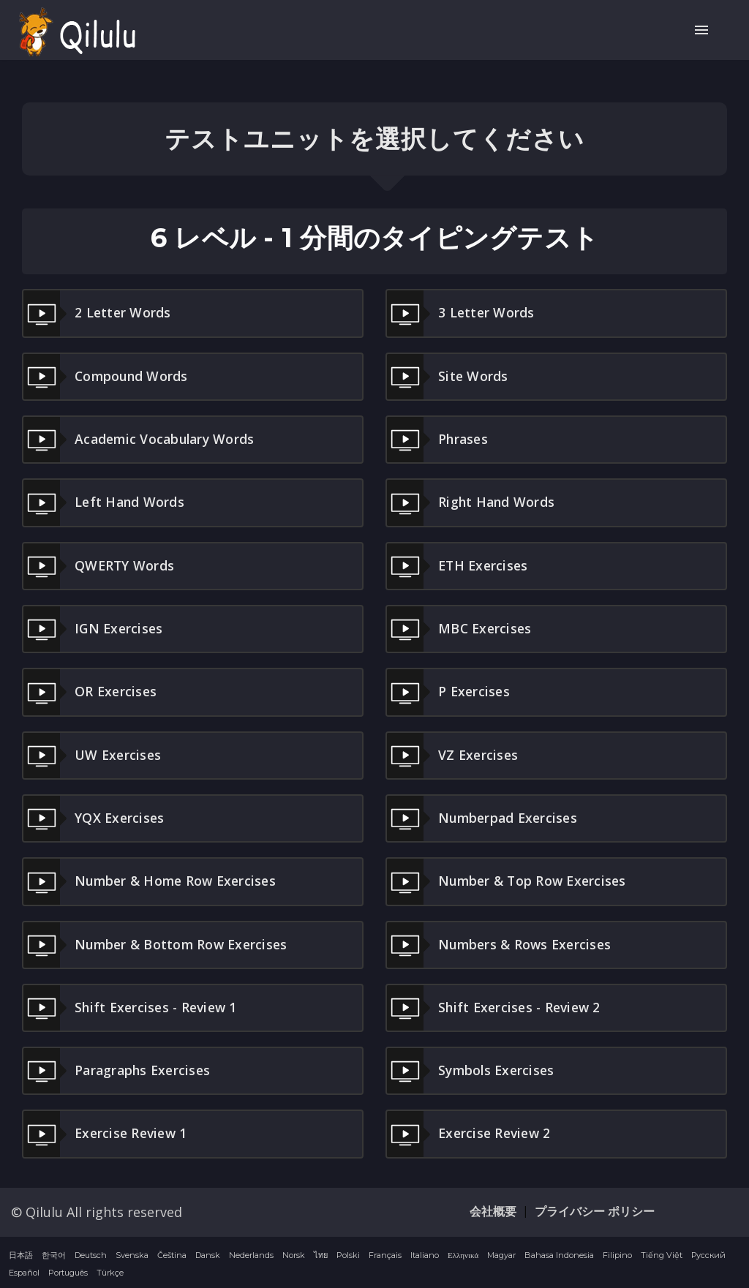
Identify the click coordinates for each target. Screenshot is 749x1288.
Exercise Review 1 (107, 1133)
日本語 (21, 1254)
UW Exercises (93, 754)
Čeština (172, 1254)
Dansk (207, 1254)
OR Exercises (91, 692)
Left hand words (105, 502)
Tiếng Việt (661, 1254)
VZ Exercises (453, 754)
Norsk (293, 1254)
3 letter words (461, 313)
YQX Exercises (94, 817)
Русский (708, 1254)
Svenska (132, 1254)
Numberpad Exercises (484, 817)
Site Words (448, 376)
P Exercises (449, 692)
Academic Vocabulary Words (141, 439)
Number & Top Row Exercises (510, 880)
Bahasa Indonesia (559, 1254)
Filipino (617, 1254)
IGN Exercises (94, 628)
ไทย (321, 1254)
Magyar (501, 1254)
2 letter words (98, 313)
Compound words (107, 376)
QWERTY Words (99, 565)
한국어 (54, 1254)
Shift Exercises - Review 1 (133, 1006)
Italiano (424, 1254)
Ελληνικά (463, 1254)
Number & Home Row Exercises (153, 880)
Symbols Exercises (472, 1070)
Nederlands (251, 1254)
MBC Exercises (460, 628)
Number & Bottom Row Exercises (158, 943)
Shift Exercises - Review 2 (497, 1006)
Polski (348, 1254)
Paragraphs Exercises (119, 1070)
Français (385, 1254)
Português (68, 1271)
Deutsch (91, 1254)
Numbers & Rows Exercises (502, 943)
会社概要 (493, 1210)
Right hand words (472, 502)
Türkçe (110, 1271)
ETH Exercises (459, 565)
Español (24, 1271)
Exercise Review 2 (471, 1133)
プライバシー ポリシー (595, 1210)
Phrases (438, 439)
